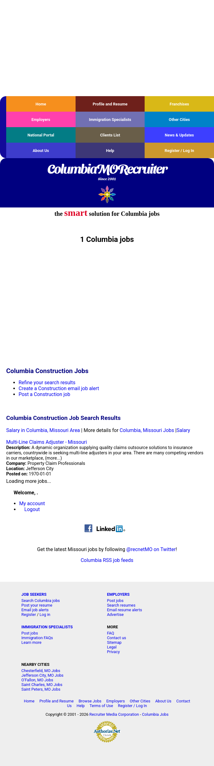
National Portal (41, 135)
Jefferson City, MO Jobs (42, 675)
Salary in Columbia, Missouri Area (43, 430)
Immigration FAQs (37, 637)
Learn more (31, 642)
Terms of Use (101, 705)
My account (32, 503)
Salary (183, 430)
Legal (111, 647)
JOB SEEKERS (33, 594)
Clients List (110, 135)
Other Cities (179, 119)
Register (28, 614)
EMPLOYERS (118, 594)
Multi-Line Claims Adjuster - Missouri (46, 442)
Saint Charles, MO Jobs (41, 684)
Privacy (113, 651)
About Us (41, 150)
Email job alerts (35, 610)
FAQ (110, 633)
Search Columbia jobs (40, 600)
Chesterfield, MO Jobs (40, 670)
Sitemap (114, 642)
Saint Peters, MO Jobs (40, 689)
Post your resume (36, 605)
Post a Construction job (44, 394)
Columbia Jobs (155, 714)
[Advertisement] (107, 48)
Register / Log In (179, 150)
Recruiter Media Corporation (114, 714)
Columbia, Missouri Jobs (147, 430)
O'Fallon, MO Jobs (37, 680)
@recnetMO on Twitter (151, 549)
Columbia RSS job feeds (107, 560)
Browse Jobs (90, 701)
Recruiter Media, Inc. (107, 194)
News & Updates (179, 135)
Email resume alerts (124, 610)
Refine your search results (47, 382)
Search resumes (121, 605)
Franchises (179, 104)
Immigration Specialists (110, 119)
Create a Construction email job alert (59, 388)
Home (41, 104)
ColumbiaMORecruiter (107, 172)
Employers (41, 119)
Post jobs (115, 600)
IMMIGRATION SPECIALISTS (47, 627)
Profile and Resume (110, 104)
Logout (32, 509)
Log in (45, 614)
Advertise (115, 614)
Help (110, 150)
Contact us (116, 637)
